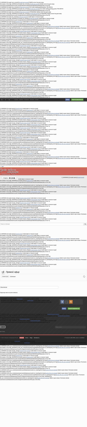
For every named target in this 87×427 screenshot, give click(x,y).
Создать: (9, 178)
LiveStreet (82, 337)
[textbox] (29, 287)
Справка (16, 99)
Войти (67, 99)
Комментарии (5, 276)
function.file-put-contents (53, 26)
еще (3, 166)
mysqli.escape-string (25, 31)
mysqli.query (19, 21)
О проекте (26, 99)
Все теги (3, 326)
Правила (21, 99)
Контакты (32, 99)
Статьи (21, 337)
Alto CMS (73, 337)
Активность (36, 337)
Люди (31, 337)
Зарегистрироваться (77, 99)
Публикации (13, 276)
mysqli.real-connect (23, 2)
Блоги (26, 337)
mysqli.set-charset (23, 16)
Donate (36, 99)
